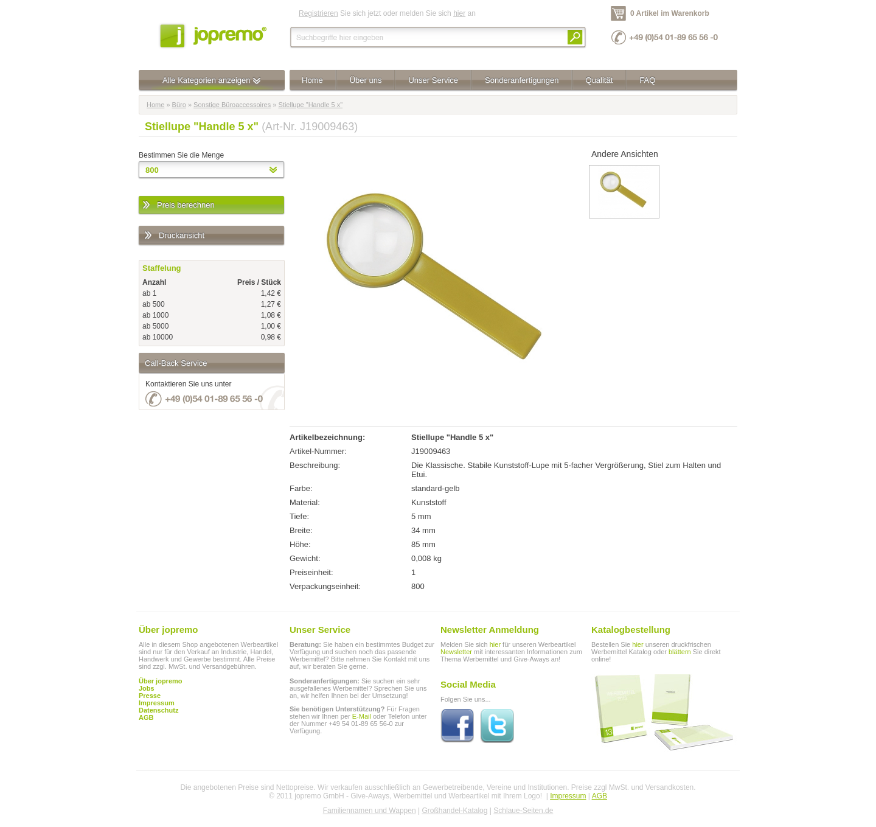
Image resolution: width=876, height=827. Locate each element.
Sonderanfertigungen (521, 80)
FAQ (647, 80)
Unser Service (433, 80)
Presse (150, 695)
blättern (680, 651)
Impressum (568, 796)
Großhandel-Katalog (454, 810)
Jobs (147, 688)
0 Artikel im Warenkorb (669, 13)
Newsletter (456, 651)
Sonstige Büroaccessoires (232, 104)
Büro (179, 104)
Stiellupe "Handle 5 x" (310, 104)
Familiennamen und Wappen (369, 810)
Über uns (366, 80)
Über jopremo (160, 681)
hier (459, 13)
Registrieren (318, 13)
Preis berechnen (178, 205)
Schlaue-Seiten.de (523, 810)
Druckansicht (173, 236)
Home (312, 80)
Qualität (599, 80)
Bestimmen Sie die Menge (181, 155)
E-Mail (361, 716)
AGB (146, 717)
